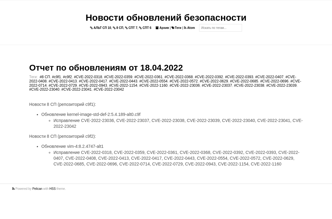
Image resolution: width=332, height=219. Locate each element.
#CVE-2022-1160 (153, 85)
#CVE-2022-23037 (217, 85)
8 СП (118, 28)
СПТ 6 (145, 28)
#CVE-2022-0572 (184, 81)
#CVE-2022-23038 (249, 85)
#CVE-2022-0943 (93, 85)
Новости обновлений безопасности (165, 17)
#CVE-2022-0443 (123, 81)
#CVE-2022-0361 (148, 77)
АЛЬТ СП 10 (100, 28)
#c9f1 (56, 77)
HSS (53, 188)
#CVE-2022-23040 (44, 89)
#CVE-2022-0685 (244, 81)
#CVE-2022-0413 (63, 81)
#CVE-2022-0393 (239, 77)
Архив (162, 28)
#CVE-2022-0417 (93, 81)
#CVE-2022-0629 (214, 81)
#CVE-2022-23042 (109, 89)
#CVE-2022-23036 (185, 85)
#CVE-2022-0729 (63, 85)
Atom (189, 28)
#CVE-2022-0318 (88, 77)
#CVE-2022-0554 (153, 81)
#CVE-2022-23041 (76, 89)
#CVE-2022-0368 (178, 77)
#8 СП (45, 77)
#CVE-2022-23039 (281, 85)
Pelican (37, 188)
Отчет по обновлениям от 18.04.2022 (106, 67)
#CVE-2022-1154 (123, 85)
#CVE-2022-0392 (209, 77)
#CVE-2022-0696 (274, 81)
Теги (176, 28)
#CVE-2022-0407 (269, 77)
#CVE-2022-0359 (118, 77)
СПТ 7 (131, 28)
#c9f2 (67, 77)
